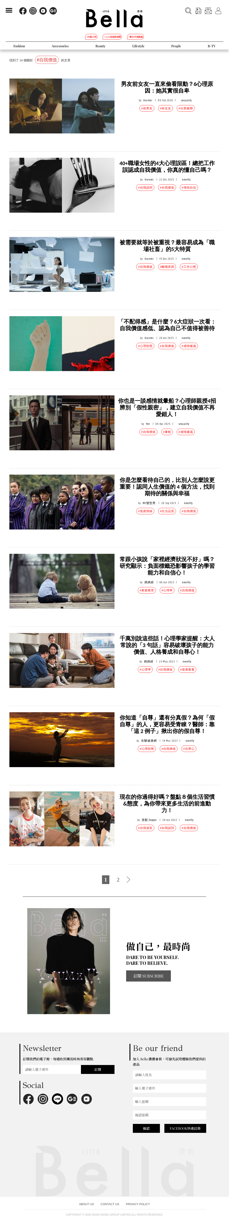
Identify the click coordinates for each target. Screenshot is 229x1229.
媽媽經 (149, 582)
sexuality (186, 100)
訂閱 (97, 1069)
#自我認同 (145, 187)
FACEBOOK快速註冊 (185, 1128)
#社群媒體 (185, 108)
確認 (146, 1128)
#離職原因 (167, 266)
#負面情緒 (145, 511)
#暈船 (167, 432)
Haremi (147, 100)
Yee (148, 424)
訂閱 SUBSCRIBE (148, 976)
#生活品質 (167, 511)
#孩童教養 (187, 669)
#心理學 (167, 590)
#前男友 (146, 108)
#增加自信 (189, 187)
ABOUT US (86, 1204)
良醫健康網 (149, 740)
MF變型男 (149, 503)
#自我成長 (145, 828)
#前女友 (165, 108)
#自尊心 (188, 748)
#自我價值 (167, 187)
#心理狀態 (145, 346)
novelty (186, 179)
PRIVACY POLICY (138, 1204)
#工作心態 (189, 266)
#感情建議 (189, 346)
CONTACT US (110, 1204)
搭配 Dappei (149, 820)
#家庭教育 (147, 590)
